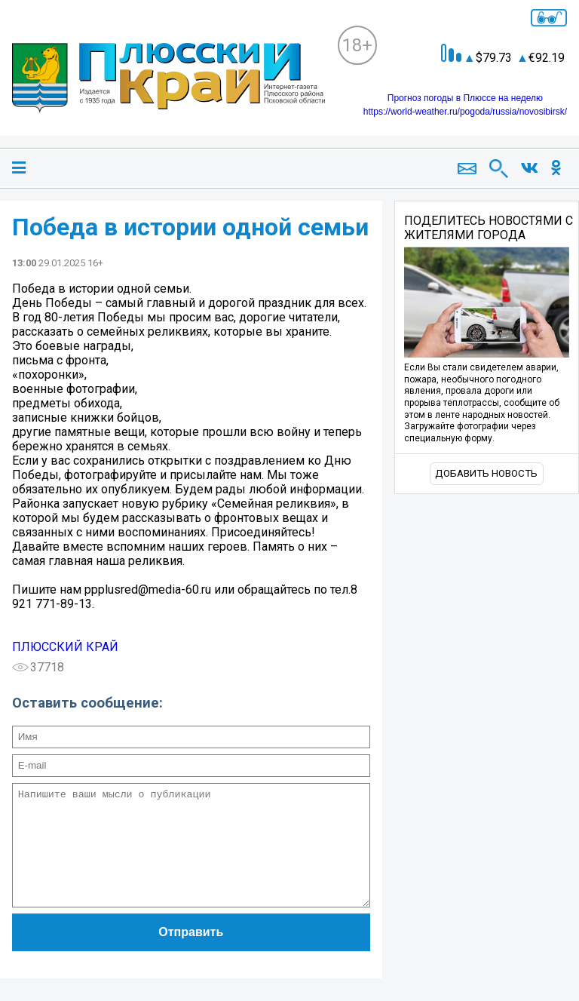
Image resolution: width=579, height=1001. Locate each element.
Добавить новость (486, 473)
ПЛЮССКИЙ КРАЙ (65, 647)
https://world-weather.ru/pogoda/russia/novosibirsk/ (465, 111)
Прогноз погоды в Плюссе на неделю (465, 98)
